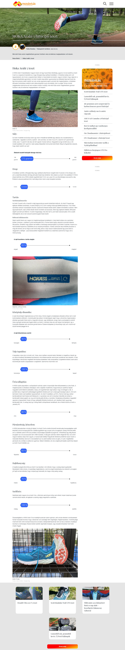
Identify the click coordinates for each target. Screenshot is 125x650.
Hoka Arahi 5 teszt (28, 58)
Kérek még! (97, 158)
